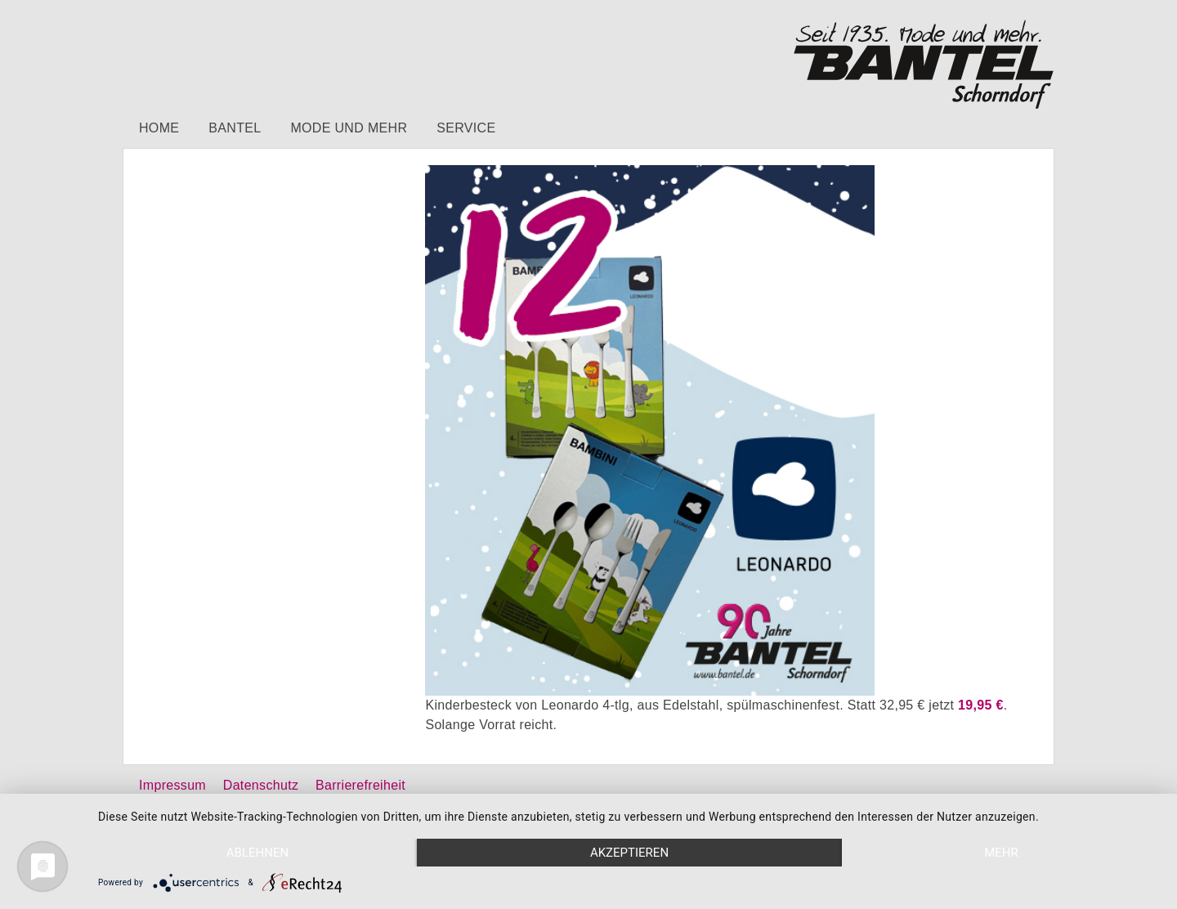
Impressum (172, 785)
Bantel (234, 128)
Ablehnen (257, 852)
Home (159, 128)
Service (465, 128)
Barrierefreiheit (360, 785)
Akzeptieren (629, 852)
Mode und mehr (348, 128)
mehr (1001, 852)
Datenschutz (260, 785)
